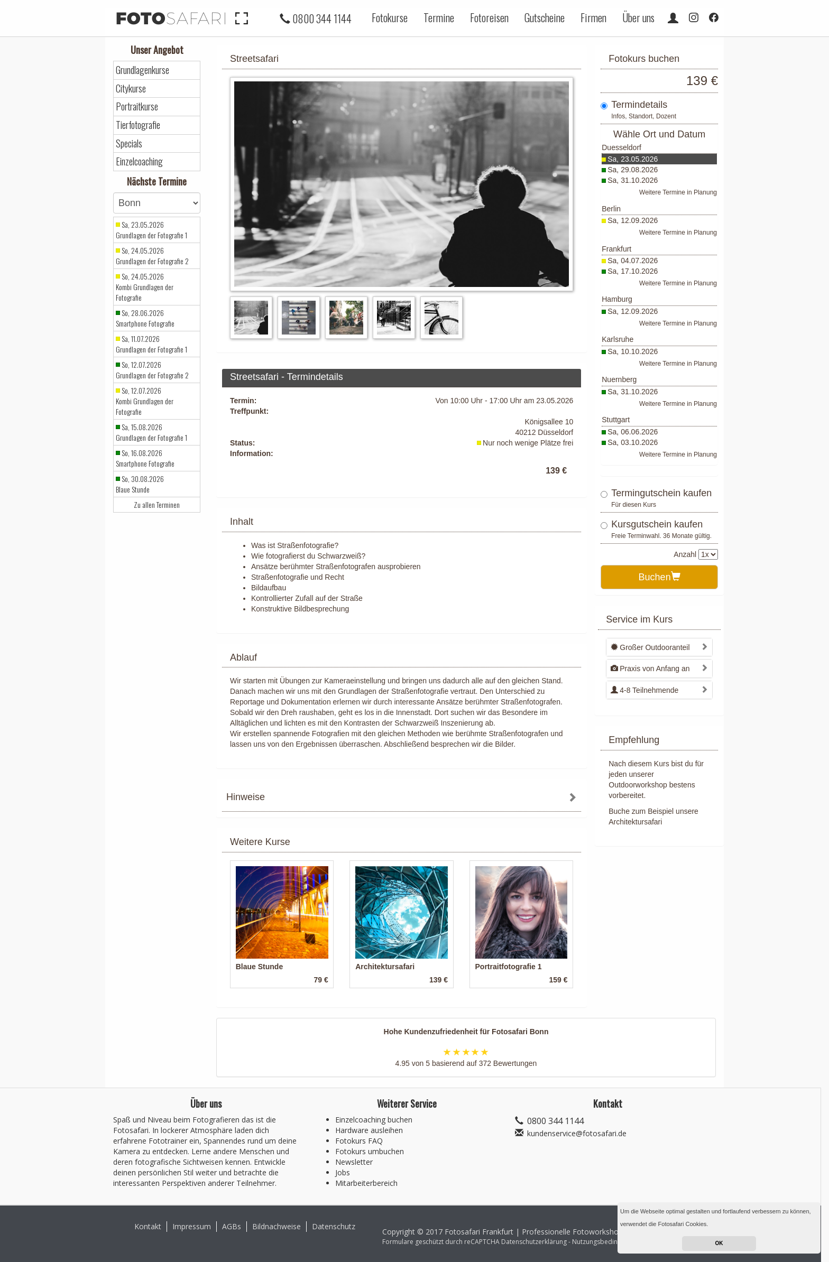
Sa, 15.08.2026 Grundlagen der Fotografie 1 (151, 432)
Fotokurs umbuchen (369, 1151)
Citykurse (131, 88)
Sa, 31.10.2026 (632, 180)
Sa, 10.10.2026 (632, 351)
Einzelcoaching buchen (373, 1120)
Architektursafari (635, 822)
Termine (438, 17)
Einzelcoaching (139, 161)
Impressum (191, 1226)
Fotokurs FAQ (359, 1141)
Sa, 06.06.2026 (632, 432)
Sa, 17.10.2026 (632, 271)
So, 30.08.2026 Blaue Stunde (140, 484)
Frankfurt (616, 249)
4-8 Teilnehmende (644, 690)
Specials (129, 143)
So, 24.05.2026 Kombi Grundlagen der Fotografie (144, 287)
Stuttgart (616, 419)
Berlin (611, 209)
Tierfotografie (138, 125)
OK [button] (719, 1243)
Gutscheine (544, 17)
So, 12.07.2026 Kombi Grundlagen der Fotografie (144, 401)
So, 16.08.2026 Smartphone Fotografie (145, 458)
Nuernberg (619, 379)
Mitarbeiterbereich (366, 1183)
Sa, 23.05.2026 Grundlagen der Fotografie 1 (151, 229)
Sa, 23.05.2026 (632, 159)
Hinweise (245, 797)
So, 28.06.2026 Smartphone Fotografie (145, 318)
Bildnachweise (276, 1226)
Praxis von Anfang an (650, 668)
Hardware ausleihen (369, 1130)
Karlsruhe (617, 339)
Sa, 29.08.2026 (632, 169)
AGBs (231, 1226)
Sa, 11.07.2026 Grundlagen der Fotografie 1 (151, 344)
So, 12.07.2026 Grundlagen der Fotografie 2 (152, 370)
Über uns (638, 17)
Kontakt (147, 1226)
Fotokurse (390, 17)
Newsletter (354, 1162)
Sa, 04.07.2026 (632, 260)
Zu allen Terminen (157, 504)
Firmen (593, 17)
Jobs (342, 1172)
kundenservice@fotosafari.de (577, 1133)
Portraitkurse (137, 106)
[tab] (401, 798)
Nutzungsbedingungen (606, 1241)
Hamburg (617, 299)
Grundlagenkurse (142, 70)
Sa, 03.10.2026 (632, 442)
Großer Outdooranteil (650, 647)
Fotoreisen (489, 17)
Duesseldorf (621, 147)
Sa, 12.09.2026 (632, 220)
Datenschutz (333, 1226)
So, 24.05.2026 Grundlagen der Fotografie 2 (152, 255)
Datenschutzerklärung (534, 1241)
